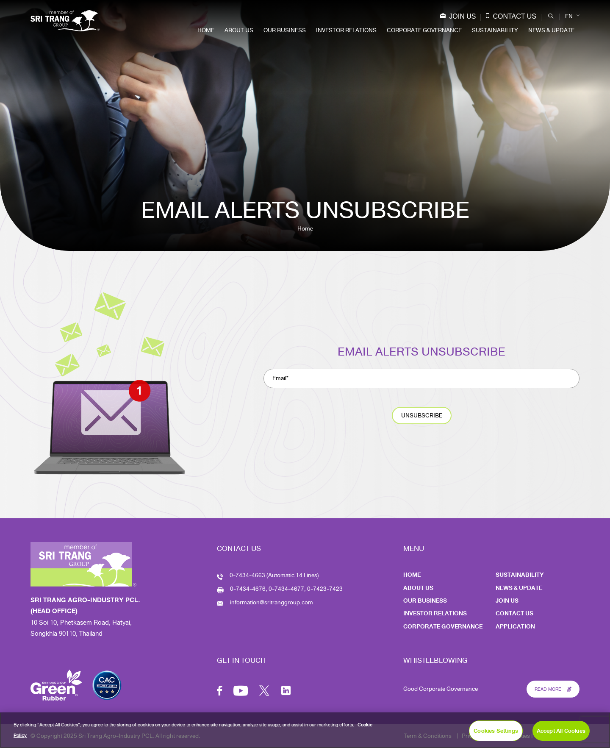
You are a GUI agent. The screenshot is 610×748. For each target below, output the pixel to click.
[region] (305, 730)
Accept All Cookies (561, 731)
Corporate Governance (424, 30)
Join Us (460, 16)
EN (569, 16)
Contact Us (512, 16)
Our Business (284, 30)
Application (515, 626)
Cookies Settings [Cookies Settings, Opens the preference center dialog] (496, 731)
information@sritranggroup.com (271, 602)
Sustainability (495, 30)
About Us (239, 30)
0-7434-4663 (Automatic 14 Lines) (274, 575)
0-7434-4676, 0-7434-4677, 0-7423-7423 (286, 589)
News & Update (551, 30)
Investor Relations (346, 30)
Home (205, 30)
